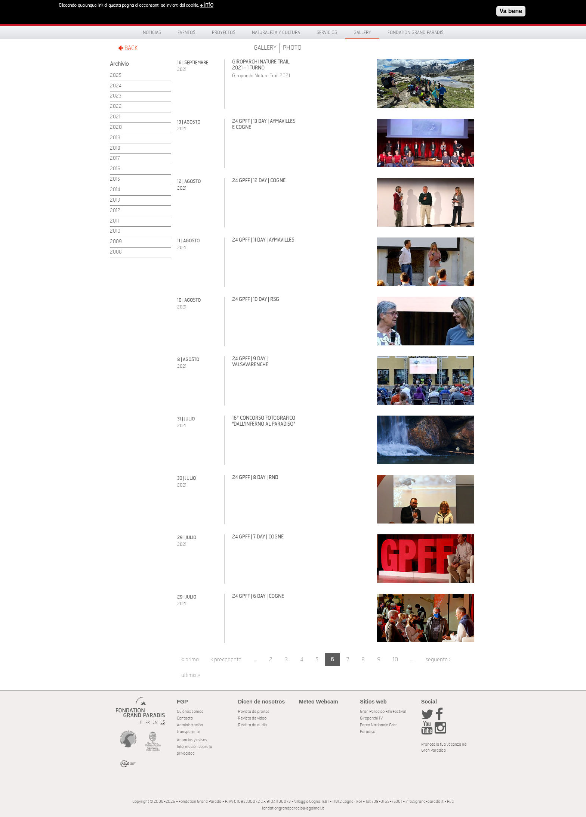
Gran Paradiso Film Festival (383, 711)
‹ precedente (226, 659)
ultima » (190, 675)
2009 (116, 241)
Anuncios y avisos (192, 740)
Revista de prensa (253, 711)
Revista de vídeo (252, 718)
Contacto (185, 718)
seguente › (438, 659)
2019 (115, 138)
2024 (115, 86)
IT (141, 722)
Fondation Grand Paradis (416, 32)
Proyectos (223, 32)
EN (155, 722)
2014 (115, 189)
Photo (292, 48)
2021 (115, 117)
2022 (116, 106)
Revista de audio (252, 725)
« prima (190, 659)
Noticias (152, 32)
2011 (114, 221)
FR (147, 722)
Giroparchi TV (371, 718)
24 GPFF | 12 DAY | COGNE (259, 180)
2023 (115, 96)
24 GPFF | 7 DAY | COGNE (258, 537)
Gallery (362, 32)
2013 (115, 200)
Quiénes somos (190, 711)
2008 (116, 252)
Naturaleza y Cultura (276, 32)
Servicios (327, 32)
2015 (115, 179)
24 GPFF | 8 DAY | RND (255, 477)
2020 (116, 127)
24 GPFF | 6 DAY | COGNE (258, 596)
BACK (128, 48)
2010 (115, 231)
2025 (115, 75)
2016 (115, 169)
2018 (115, 148)
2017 (115, 158)
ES (162, 722)
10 (395, 659)
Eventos (186, 32)
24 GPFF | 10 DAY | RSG (255, 299)
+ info (206, 4)
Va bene (511, 10)
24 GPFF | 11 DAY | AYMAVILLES (263, 240)
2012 (115, 210)
